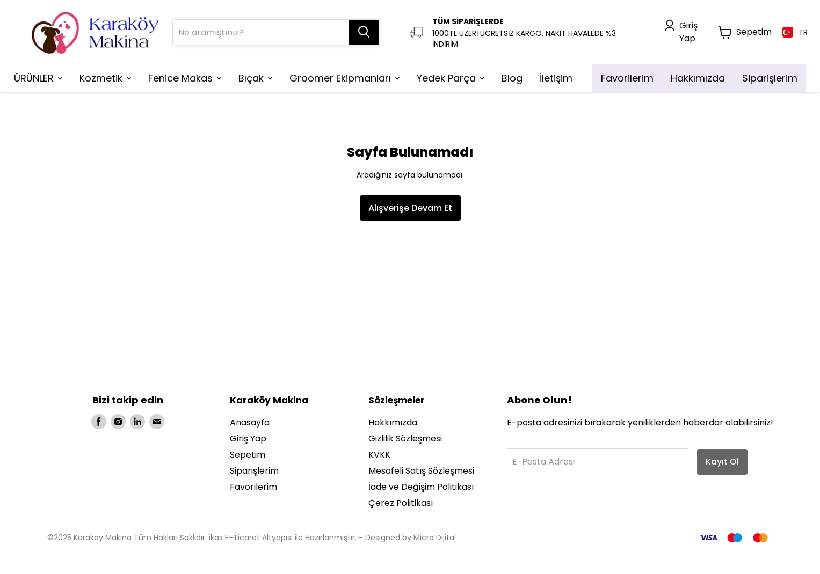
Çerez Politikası (400, 503)
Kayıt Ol (722, 461)
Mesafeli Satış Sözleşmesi (421, 471)
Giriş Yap (248, 438)
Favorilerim (253, 487)
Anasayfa (250, 422)
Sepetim (247, 454)
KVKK (379, 454)
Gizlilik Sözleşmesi (405, 438)
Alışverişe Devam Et (410, 208)
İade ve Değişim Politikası (421, 487)
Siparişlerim (254, 471)
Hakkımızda (392, 422)
